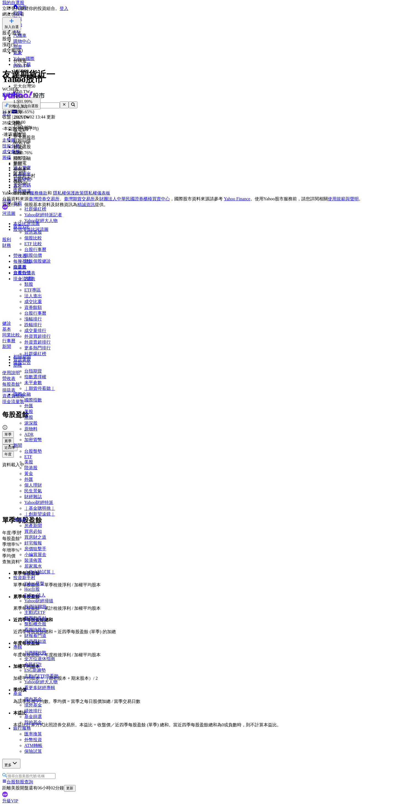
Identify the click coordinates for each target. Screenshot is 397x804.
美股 (28, 411)
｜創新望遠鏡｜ (39, 514)
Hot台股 (32, 589)
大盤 (28, 278)
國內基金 (33, 699)
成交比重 (33, 301)
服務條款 (38, 193)
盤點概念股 (35, 624)
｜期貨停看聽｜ (39, 388)
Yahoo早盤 (34, 583)
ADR (29, 434)
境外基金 (33, 705)
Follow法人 (34, 595)
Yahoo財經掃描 (38, 600)
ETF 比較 (33, 243)
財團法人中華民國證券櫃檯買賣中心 (134, 198)
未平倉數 (33, 382)
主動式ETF (34, 612)
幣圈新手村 (35, 618)
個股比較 (33, 238)
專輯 (17, 647)
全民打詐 (33, 664)
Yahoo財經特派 (38, 502)
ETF (28, 456)
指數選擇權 (35, 376)
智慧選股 (33, 232)
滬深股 (30, 423)
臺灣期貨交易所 (79, 198)
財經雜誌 (33, 496)
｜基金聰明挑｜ (39, 508)
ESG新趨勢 (35, 670)
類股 (28, 284)
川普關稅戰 (35, 653)
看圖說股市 (35, 629)
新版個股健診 (37, 261)
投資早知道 (35, 641)
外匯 (28, 405)
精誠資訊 (86, 204)
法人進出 (33, 295)
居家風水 (33, 566)
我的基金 (33, 722)
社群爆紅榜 (35, 209)
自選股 (19, 267)
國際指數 (33, 400)
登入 (64, 8)
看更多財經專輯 (39, 687)
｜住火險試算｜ (39, 572)
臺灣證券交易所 (44, 198)
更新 (69, 788)
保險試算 (33, 751)
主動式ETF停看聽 (41, 676)
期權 (17, 365)
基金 (17, 693)
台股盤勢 (33, 451)
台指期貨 (33, 371)
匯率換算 (33, 734)
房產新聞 (33, 525)
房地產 (19, 519)
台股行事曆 (35, 249)
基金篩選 (33, 716)
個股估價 (33, 255)
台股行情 (22, 272)
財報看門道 (35, 635)
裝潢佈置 (33, 560)
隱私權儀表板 (97, 193)
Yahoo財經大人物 (41, 220)
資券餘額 (33, 307)
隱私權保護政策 (68, 193)
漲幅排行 (33, 319)
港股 (28, 417)
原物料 (30, 429)
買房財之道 (35, 537)
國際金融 (22, 394)
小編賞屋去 (35, 554)
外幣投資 (33, 739)
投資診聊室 (35, 606)
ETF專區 (32, 290)
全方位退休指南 (39, 658)
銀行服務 (22, 728)
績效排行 (33, 710)
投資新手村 (24, 577)
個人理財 (33, 485)
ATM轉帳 (33, 745)
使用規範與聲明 (343, 198)
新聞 (17, 445)
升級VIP (10, 800)
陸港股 (30, 467)
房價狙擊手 (35, 548)
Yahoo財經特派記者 (43, 214)
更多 (11, 763)
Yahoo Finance (237, 198)
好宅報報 (33, 543)
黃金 (28, 473)
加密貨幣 (33, 439)
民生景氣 (33, 491)
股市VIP (21, 226)
